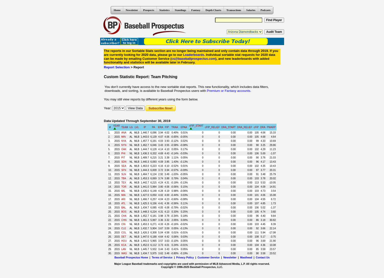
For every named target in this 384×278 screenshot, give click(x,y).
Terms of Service (162, 257)
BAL (123, 207)
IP (145, 127)
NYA (123, 141)
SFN (123, 170)
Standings (180, 10)
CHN (124, 220)
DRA (262, 127)
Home (117, 10)
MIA (123, 195)
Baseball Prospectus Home (131, 257)
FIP (167, 127)
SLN (123, 174)
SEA (123, 166)
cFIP (256, 127)
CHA (123, 216)
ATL (123, 203)
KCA (123, 245)
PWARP (271, 127)
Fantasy (195, 10)
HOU (124, 241)
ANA (123, 132)
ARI (123, 199)
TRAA (174, 127)
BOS (123, 211)
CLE (123, 228)
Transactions (233, 10)
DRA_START (228, 127)
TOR (123, 186)
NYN (123, 145)
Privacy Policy (185, 257)
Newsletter (132, 10)
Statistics (164, 10)
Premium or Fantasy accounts (228, 91)
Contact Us (263, 257)
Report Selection (117, 67)
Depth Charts (213, 10)
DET (123, 236)
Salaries (250, 10)
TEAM (124, 127)
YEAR (116, 125)
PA (153, 127)
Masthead (246, 257)
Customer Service (208, 257)
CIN (123, 224)
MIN (123, 136)
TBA (123, 178)
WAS (124, 253)
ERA (160, 127)
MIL (123, 191)
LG (131, 127)
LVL (137, 127)
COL (123, 232)
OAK (123, 149)
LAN (123, 249)
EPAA (184, 127)
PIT (123, 157)
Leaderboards (193, 55)
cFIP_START (196, 125)
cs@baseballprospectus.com (193, 58)
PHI (123, 153)
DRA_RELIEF (244, 127)
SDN (123, 161)
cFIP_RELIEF (212, 127)
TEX (123, 182)
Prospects (148, 10)
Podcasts (266, 10)
